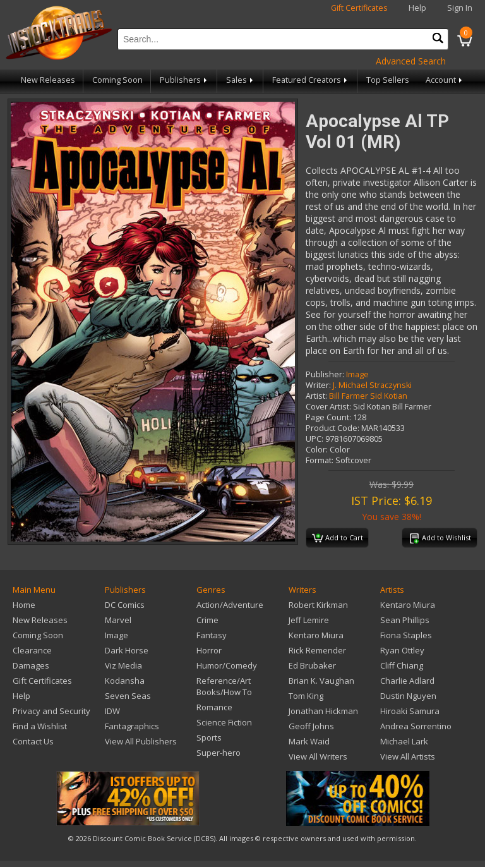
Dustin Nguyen (408, 695)
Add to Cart (337, 538)
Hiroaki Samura (410, 711)
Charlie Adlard (407, 680)
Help (417, 8)
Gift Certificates (359, 8)
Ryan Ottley (402, 650)
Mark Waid (309, 741)
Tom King (306, 695)
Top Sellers (387, 80)
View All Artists (407, 756)
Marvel (118, 620)
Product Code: (332, 428)
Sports (209, 737)
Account (445, 80)
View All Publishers (141, 741)
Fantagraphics (132, 726)
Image (357, 374)
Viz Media (123, 665)
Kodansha (125, 680)
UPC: (314, 439)
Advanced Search (411, 61)
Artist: (316, 396)
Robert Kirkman (318, 604)
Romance (214, 707)
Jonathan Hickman (323, 711)
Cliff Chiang (401, 665)
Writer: (318, 385)
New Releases (48, 80)
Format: (319, 460)
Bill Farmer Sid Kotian (368, 396)
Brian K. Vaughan (321, 680)
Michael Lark (404, 741)
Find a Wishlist (40, 726)
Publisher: (325, 374)
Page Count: (328, 417)
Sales (240, 80)
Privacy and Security (51, 711)
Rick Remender (317, 650)
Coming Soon (117, 80)
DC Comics (125, 604)
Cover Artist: (328, 406)
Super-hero (218, 752)
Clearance (32, 650)
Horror (209, 650)
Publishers (184, 80)
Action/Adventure (229, 604)
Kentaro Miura (316, 635)
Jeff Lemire (309, 620)
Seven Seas (128, 695)
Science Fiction (224, 722)
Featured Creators (310, 80)
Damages (31, 665)
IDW (112, 711)
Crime (207, 620)
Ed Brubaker (312, 665)
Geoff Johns (311, 726)
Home (24, 604)
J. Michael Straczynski (372, 385)
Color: (317, 449)
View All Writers (318, 756)
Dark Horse (126, 650)
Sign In (459, 8)
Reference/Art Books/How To (224, 686)
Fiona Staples (406, 635)
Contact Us (33, 741)
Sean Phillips (404, 620)
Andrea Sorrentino (416, 726)
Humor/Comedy (226, 665)
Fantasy (211, 635)
